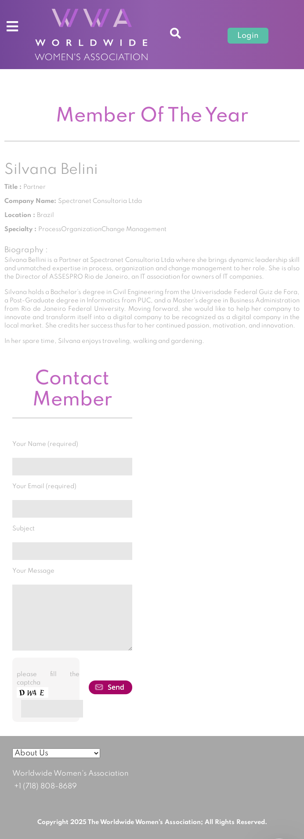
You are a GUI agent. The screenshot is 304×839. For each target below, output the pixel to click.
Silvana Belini (51, 169)
